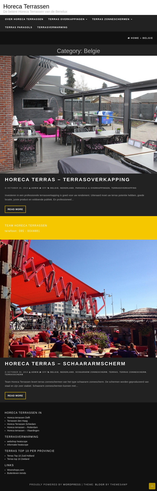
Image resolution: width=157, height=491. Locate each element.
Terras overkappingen (67, 19)
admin (34, 188)
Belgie (54, 188)
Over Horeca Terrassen (24, 19)
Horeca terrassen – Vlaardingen (23, 430)
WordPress (72, 484)
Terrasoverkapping (124, 188)
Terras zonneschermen (112, 19)
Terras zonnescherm (132, 372)
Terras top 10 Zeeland (18, 459)
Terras (113, 372)
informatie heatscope (17, 444)
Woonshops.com (15, 470)
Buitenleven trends (16, 473)
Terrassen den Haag (17, 421)
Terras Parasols (18, 27)
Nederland (67, 188)
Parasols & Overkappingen (92, 188)
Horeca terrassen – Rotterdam (22, 427)
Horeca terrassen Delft (18, 417)
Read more (15, 209)
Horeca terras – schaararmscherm (65, 363)
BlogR (100, 484)
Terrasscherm (14, 374)
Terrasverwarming (52, 27)
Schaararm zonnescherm (91, 372)
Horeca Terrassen (26, 6)
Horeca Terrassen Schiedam (21, 424)
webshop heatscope (17, 441)
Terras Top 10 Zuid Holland (20, 455)
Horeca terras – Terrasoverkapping (67, 179)
